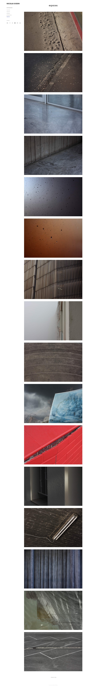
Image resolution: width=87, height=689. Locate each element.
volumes (8, 11)
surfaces (8, 13)
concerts (8, 10)
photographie (9, 7)
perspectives (9, 15)
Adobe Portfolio (55, 685)
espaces (8, 16)
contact (8, 20)
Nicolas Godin (13, 4)
